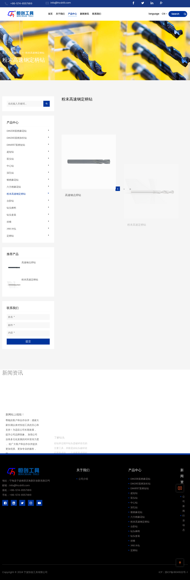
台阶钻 (10, 201)
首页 (4, 53)
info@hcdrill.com (60, 3)
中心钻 (10, 166)
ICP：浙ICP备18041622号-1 (173, 572)
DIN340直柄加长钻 (17, 138)
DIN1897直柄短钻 (16, 145)
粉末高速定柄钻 (30, 280)
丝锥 (9, 222)
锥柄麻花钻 (13, 180)
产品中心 (16, 53)
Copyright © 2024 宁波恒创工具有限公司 (25, 572)
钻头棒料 (11, 208)
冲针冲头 (11, 229)
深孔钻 (10, 173)
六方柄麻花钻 (14, 187)
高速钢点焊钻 (29, 262)
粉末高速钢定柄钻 (34, 53)
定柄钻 (10, 236)
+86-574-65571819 (21, 4)
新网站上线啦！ (15, 450)
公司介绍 (83, 479)
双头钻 (10, 159)
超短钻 (10, 152)
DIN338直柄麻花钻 (17, 131)
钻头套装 (11, 215)
